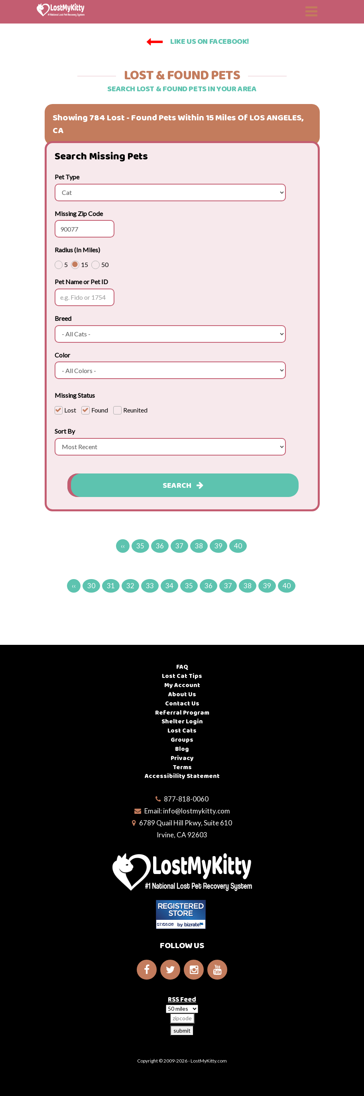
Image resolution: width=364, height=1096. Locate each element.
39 (218, 546)
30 (91, 585)
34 (169, 585)
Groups (182, 740)
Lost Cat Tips (182, 676)
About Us (182, 694)
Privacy (182, 758)
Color (62, 355)
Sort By (65, 431)
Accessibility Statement (182, 776)
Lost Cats (182, 731)
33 (150, 585)
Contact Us (182, 704)
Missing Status (75, 395)
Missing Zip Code (79, 213)
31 (111, 585)
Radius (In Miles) (77, 249)
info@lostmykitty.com (196, 811)
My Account (182, 685)
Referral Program (182, 713)
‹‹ (123, 546)
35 (140, 546)
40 (238, 546)
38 (199, 546)
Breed (63, 318)
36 (160, 546)
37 (179, 546)
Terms (182, 767)
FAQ (182, 667)
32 (130, 585)
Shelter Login (182, 722)
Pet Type (67, 177)
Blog (182, 749)
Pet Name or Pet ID (81, 281)
